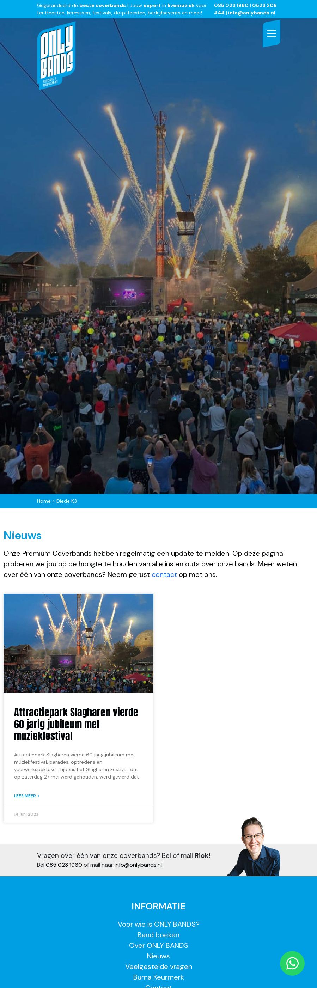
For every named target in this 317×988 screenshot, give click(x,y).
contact (165, 574)
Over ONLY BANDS (158, 945)
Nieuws (158, 955)
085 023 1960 (231, 5)
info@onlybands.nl (138, 864)
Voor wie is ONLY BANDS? (159, 924)
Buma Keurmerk (158, 977)
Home (44, 501)
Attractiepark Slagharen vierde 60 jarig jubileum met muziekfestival (76, 724)
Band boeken (158, 934)
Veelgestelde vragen (158, 966)
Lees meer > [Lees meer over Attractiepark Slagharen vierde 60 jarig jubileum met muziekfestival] (26, 796)
